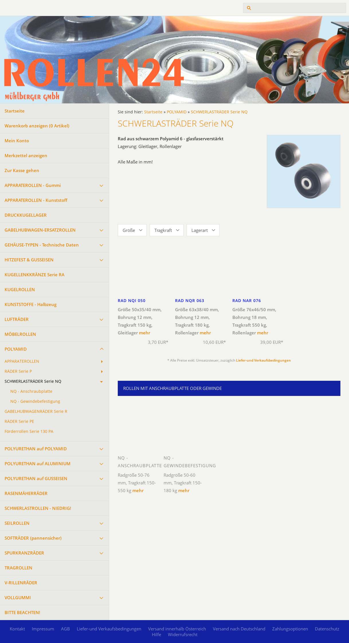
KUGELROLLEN (20, 289)
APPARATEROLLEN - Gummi (33, 185)
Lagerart (199, 230)
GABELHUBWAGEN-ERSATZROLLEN (40, 230)
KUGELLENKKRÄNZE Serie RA (34, 274)
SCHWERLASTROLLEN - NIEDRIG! (38, 508)
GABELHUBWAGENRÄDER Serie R (36, 411)
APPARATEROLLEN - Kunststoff (36, 200)
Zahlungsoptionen (290, 629)
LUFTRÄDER (17, 319)
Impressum (43, 629)
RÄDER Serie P (18, 371)
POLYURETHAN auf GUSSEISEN (36, 478)
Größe (129, 230)
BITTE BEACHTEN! (22, 612)
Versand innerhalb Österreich (177, 629)
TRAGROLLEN (18, 568)
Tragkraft (163, 230)
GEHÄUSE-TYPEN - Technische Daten (42, 245)
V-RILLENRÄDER (21, 582)
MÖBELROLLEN (20, 334)
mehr (144, 333)
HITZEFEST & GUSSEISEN (29, 260)
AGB (65, 629)
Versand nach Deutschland (239, 629)
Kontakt (17, 629)
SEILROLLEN (17, 523)
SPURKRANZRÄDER (24, 553)
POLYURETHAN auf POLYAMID (36, 448)
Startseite (15, 111)
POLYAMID (16, 349)
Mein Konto (17, 140)
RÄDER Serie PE (19, 421)
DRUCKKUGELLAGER (26, 215)
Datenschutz (327, 629)
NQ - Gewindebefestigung (35, 401)
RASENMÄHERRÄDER (26, 493)
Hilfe (156, 634)
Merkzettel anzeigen (26, 155)
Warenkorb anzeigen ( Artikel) (37, 126)
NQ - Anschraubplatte (31, 391)
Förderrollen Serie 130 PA (29, 431)
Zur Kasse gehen (22, 170)
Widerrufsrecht (182, 634)
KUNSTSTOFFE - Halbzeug (30, 304)
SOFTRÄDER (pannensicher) (33, 538)
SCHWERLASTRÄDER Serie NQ (33, 381)
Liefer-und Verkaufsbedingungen (263, 360)
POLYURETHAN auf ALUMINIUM (37, 463)
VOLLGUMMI (18, 597)
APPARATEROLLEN (22, 361)
